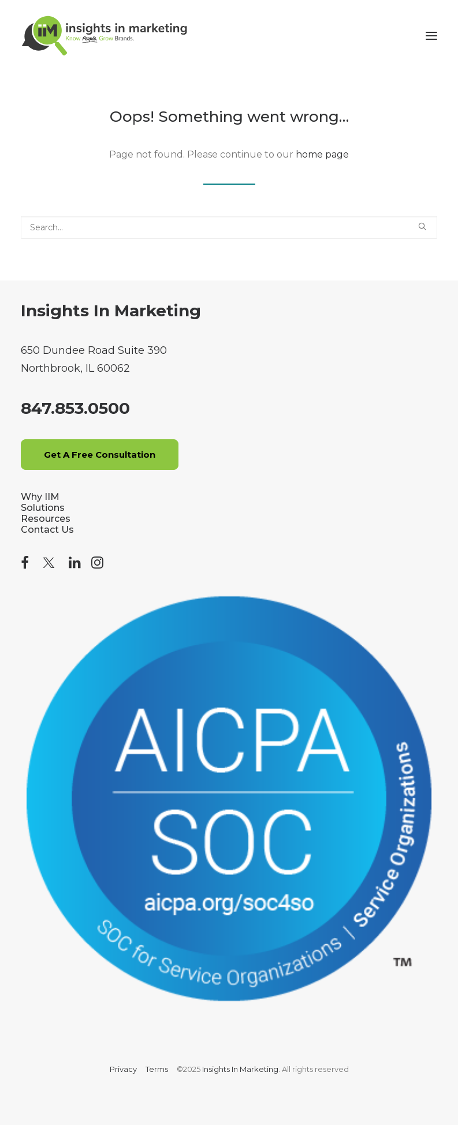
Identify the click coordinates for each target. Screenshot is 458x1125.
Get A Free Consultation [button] (99, 454)
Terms (157, 1069)
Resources (45, 518)
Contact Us (47, 529)
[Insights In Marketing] (104, 36)
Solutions (43, 507)
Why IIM (40, 496)
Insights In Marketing (111, 310)
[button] (431, 36)
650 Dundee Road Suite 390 (94, 350)
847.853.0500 (75, 408)
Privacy (123, 1069)
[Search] (229, 227)
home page (322, 154)
